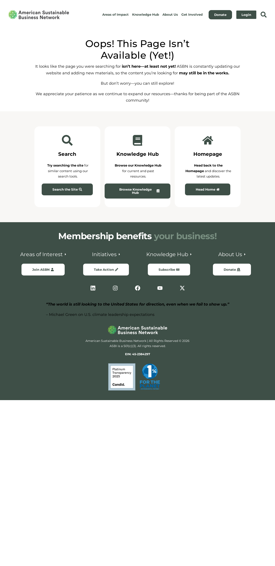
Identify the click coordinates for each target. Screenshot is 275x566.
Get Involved (192, 14)
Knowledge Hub (145, 14)
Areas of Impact (115, 14)
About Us (170, 14)
